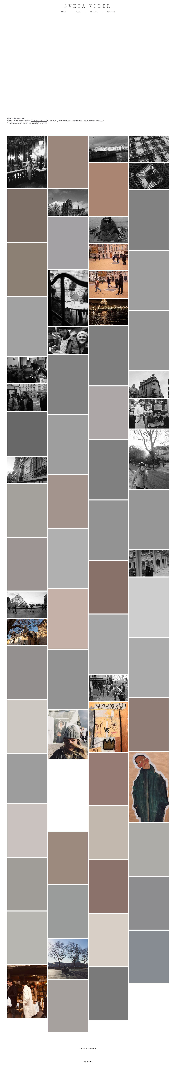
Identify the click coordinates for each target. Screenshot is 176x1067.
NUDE (78, 12)
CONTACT (111, 12)
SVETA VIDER (88, 6)
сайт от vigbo (88, 1061)
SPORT (64, 12)
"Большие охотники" (38, 120)
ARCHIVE (94, 12)
